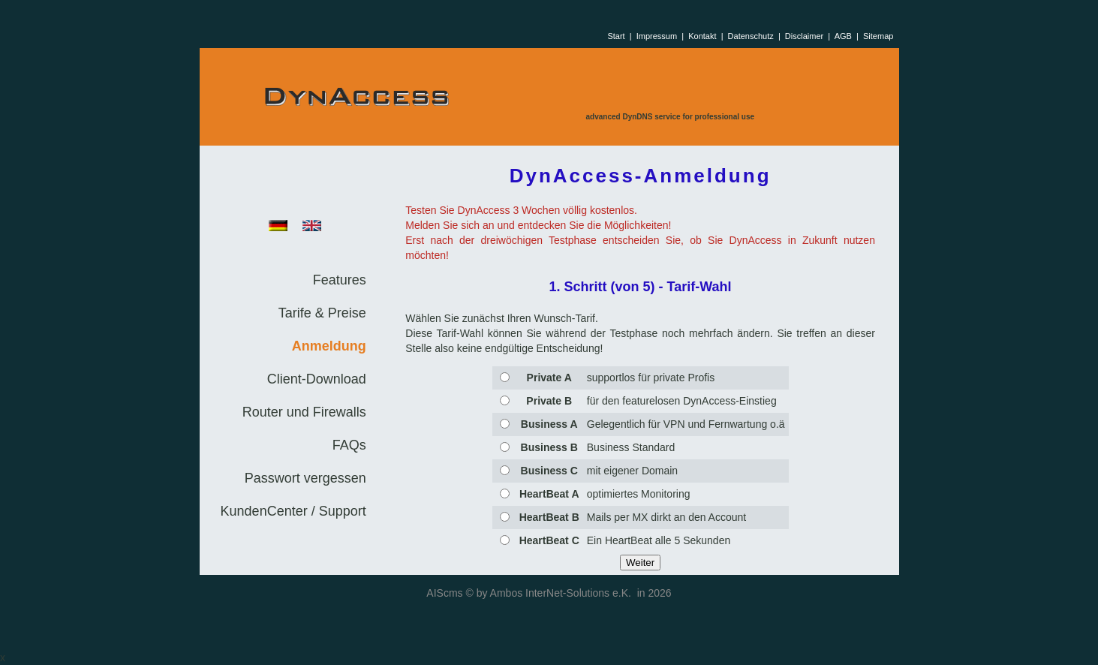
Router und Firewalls (304, 412)
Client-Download (316, 379)
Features (339, 279)
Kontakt (702, 36)
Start (615, 36)
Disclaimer (804, 36)
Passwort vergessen (305, 478)
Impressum (656, 36)
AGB (843, 36)
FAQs (349, 445)
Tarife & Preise (322, 312)
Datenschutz (751, 36)
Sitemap (878, 36)
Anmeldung (329, 346)
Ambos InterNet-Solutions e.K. (560, 593)
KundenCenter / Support (293, 511)
